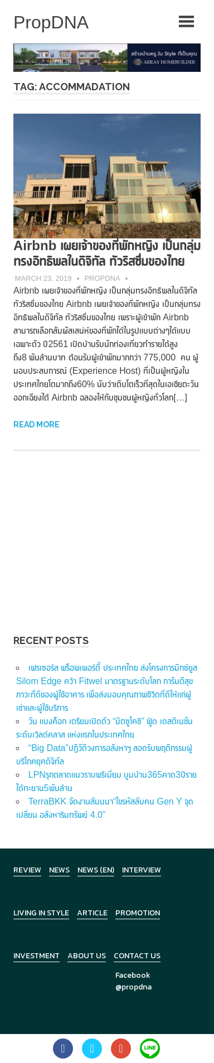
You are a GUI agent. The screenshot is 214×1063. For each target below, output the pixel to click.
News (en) (95, 870)
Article (92, 913)
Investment (36, 956)
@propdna (133, 987)
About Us (86, 956)
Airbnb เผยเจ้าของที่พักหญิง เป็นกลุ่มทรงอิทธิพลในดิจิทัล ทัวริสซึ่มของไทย (107, 253)
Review (27, 870)
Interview (141, 870)
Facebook (132, 975)
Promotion (137, 913)
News (59, 870)
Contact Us (137, 956)
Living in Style (41, 913)
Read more (36, 424)
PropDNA (102, 278)
